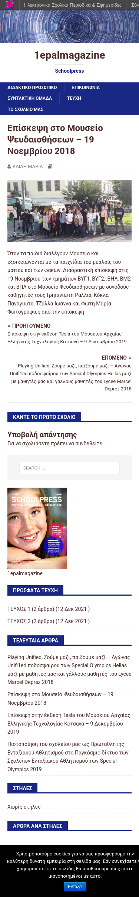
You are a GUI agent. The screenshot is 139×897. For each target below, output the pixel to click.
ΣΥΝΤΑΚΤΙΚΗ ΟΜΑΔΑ (30, 98)
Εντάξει (75, 886)
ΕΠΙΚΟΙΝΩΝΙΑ (86, 87)
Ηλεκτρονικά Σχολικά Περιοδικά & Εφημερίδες (73, 5)
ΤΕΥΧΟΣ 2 (18, 621)
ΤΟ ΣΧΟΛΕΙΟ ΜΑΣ (25, 109)
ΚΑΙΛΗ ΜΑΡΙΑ (28, 166)
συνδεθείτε (88, 443)
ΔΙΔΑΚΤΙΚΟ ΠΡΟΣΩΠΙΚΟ (32, 87)
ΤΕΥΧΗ (74, 98)
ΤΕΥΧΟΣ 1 (18, 609)
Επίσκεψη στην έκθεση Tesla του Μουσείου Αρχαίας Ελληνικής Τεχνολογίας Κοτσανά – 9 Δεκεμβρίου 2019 (68, 723)
